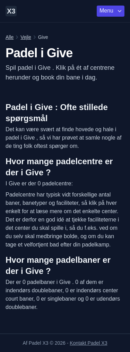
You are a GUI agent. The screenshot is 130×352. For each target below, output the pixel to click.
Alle (10, 37)
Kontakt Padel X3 (88, 343)
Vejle (25, 37)
